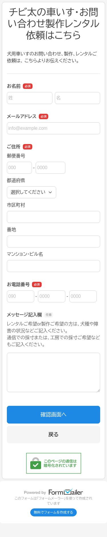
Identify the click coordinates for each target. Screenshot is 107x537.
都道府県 (16, 180)
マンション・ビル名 (25, 254)
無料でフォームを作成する (53, 512)
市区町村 (16, 205)
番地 (11, 229)
